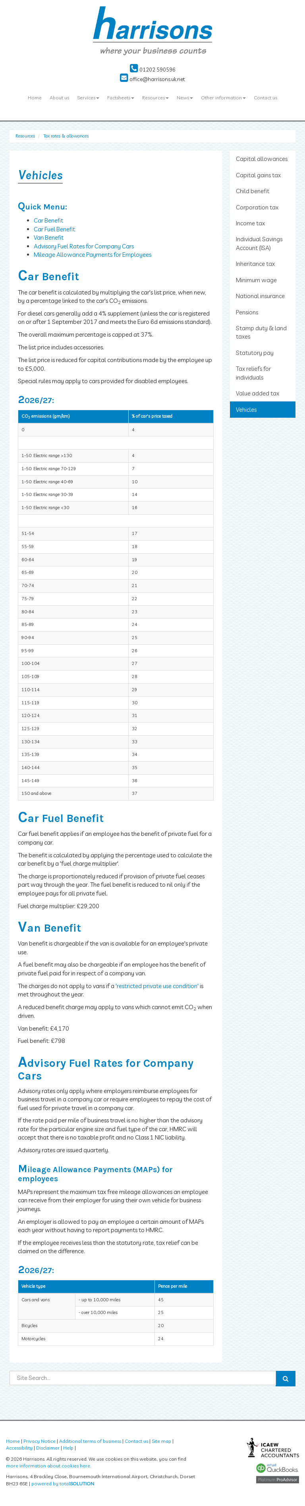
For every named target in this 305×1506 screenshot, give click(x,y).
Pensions (247, 312)
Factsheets (120, 98)
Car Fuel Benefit (54, 229)
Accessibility (19, 1448)
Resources (155, 98)
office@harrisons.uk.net (152, 79)
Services (88, 98)
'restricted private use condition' (157, 986)
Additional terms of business (90, 1441)
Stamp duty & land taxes (261, 332)
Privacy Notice (39, 1441)
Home (35, 98)
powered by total (62, 1484)
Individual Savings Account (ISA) (259, 243)
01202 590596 (153, 69)
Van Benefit (49, 237)
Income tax (250, 223)
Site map (161, 1441)
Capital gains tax (258, 175)
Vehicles (246, 409)
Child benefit (252, 191)
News (185, 98)
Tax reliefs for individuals (253, 373)
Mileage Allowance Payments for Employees (92, 254)
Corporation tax (257, 207)
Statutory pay (255, 353)
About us (59, 98)
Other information (223, 98)
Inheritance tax (255, 263)
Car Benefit (48, 220)
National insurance (260, 296)
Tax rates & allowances (66, 136)
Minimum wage (256, 280)
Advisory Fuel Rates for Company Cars (84, 246)
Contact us (265, 98)
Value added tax (257, 393)
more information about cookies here (48, 1466)
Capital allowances (262, 159)
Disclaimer (48, 1448)
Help (68, 1448)
